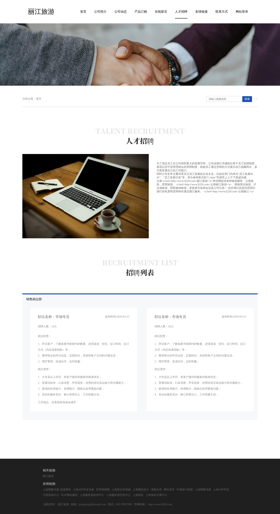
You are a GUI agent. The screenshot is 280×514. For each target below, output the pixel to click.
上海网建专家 (203, 489)
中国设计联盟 (185, 489)
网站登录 (242, 11)
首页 (83, 11)
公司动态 (120, 11)
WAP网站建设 (69, 495)
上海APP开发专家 (83, 489)
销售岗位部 (142, 356)
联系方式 (221, 11)
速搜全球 (156, 489)
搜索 (247, 98)
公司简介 (100, 11)
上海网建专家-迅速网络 (57, 489)
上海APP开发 (221, 489)
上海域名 (138, 495)
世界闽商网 (103, 489)
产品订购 (141, 11)
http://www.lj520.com (160, 504)
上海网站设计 (141, 489)
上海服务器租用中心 (92, 495)
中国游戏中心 (51, 495)
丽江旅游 (48, 476)
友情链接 (201, 11)
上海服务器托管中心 (118, 495)
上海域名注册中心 (156, 495)
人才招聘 (181, 11)
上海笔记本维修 (121, 489)
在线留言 (161, 11)
